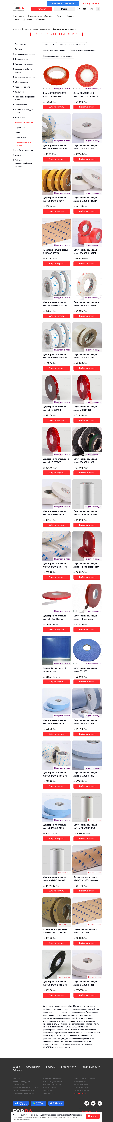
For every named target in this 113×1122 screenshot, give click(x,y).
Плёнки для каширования (54, 50)
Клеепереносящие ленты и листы (57, 56)
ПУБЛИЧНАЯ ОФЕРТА (91, 1067)
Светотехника (21, 105)
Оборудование (21, 82)
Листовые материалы (24, 64)
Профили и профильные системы (25, 98)
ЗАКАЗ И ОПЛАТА (33, 1067)
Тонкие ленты (49, 45)
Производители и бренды (40, 16)
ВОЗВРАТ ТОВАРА (68, 1067)
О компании (18, 16)
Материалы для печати (25, 54)
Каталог (25, 29)
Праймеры (20, 127)
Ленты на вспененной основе (72, 45)
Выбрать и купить (56, 107)
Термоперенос (21, 59)
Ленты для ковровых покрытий (83, 50)
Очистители (21, 137)
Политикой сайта (48, 1117)
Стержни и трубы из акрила (23, 70)
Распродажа (20, 44)
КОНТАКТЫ (17, 1070)
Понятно (92, 1116)
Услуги (60, 16)
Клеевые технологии (41, 29)
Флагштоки (19, 92)
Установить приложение (63, 3)
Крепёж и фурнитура (24, 150)
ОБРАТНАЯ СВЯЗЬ (89, 1111)
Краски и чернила (22, 87)
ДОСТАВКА (50, 1067)
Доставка (27, 19)
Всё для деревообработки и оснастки (23, 163)
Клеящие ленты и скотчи (23, 143)
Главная (16, 29)
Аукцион (18, 49)
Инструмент (20, 118)
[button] (13, 54)
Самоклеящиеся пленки (25, 77)
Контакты (41, 19)
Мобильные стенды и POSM (24, 111)
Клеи (18, 132)
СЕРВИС (16, 1067)
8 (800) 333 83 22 (91, 3)
